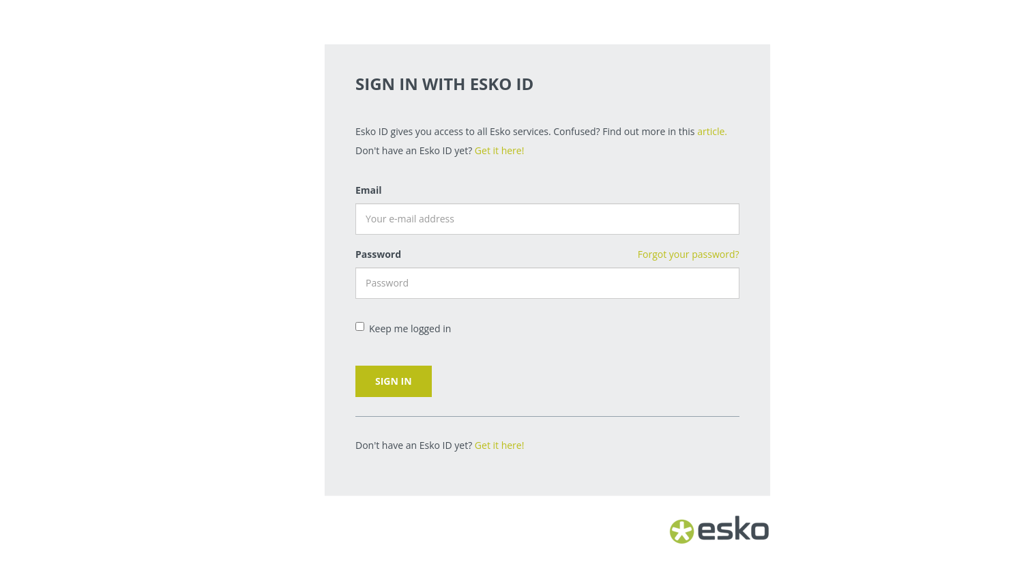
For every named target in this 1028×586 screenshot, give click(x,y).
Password (378, 254)
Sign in (393, 381)
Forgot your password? (688, 254)
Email (368, 190)
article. (712, 131)
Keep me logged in (403, 328)
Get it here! (500, 150)
